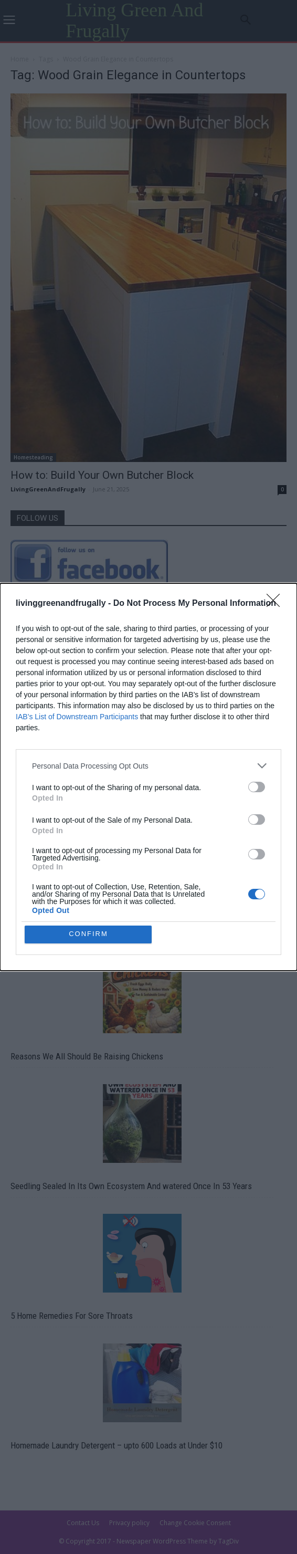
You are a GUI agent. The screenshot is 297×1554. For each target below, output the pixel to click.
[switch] (256, 787)
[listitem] (148, 765)
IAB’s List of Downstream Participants (77, 716)
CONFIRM (88, 934)
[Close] (277, 604)
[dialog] (148, 777)
